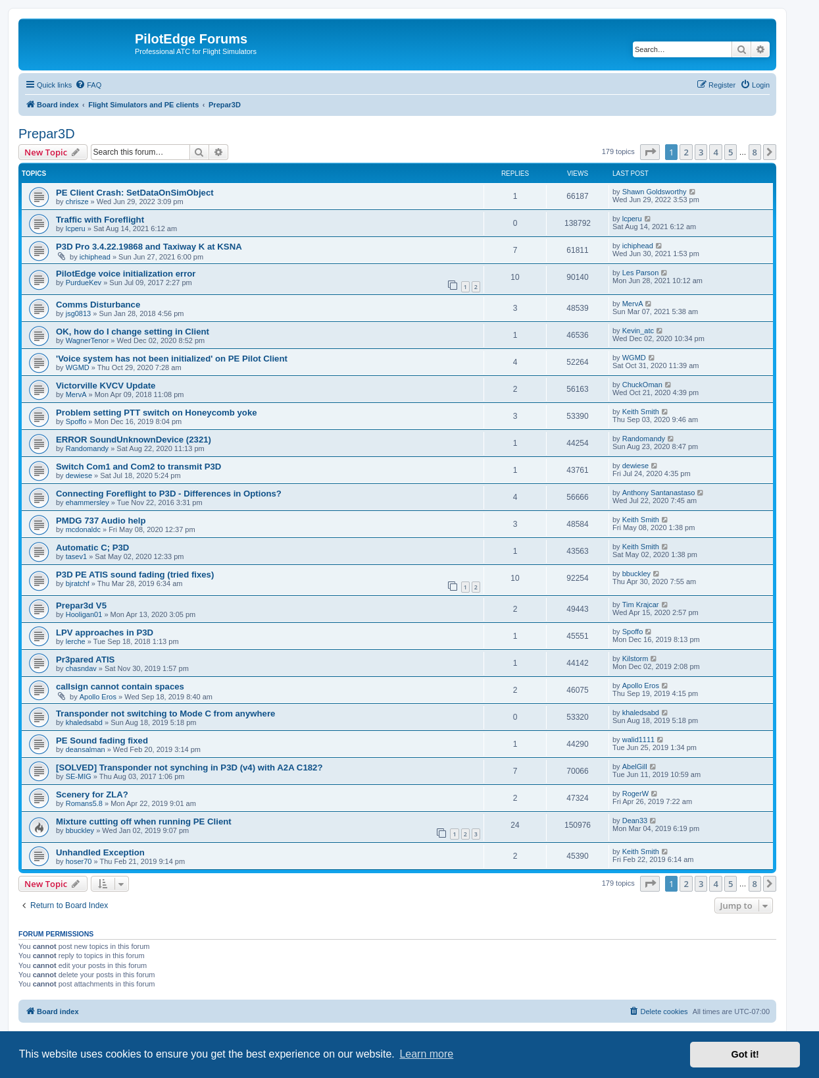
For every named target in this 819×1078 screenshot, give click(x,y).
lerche (76, 641)
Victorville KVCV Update (105, 386)
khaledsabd (84, 722)
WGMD (77, 367)
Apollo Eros (98, 697)
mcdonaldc (83, 529)
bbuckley (636, 574)
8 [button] (755, 152)
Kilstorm (635, 658)
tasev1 (76, 556)
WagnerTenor (87, 340)
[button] (650, 152)
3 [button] (701, 152)
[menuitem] (88, 85)
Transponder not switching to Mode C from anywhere (165, 713)
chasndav (81, 668)
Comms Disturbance (98, 305)
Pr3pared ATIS (85, 659)
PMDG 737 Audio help (101, 521)
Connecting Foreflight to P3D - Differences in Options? (169, 494)
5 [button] (730, 152)
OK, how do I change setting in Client (132, 332)
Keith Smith (640, 412)
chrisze (77, 201)
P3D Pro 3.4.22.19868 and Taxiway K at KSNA (149, 247)
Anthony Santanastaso (658, 493)
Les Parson (640, 273)
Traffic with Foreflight (100, 220)
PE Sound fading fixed (102, 740)
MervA (632, 304)
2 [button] (685, 152)
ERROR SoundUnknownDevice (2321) (133, 440)
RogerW (635, 793)
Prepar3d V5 (81, 605)
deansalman (85, 749)
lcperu (76, 228)
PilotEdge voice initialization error (126, 274)
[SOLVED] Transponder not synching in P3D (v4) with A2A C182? (189, 767)
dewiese (79, 475)
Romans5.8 (84, 803)
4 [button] (715, 152)
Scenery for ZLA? (92, 794)
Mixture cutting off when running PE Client (144, 821)
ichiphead (95, 257)
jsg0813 (78, 313)
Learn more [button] (426, 1054)
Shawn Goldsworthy (654, 192)
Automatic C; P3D (92, 547)
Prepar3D (46, 133)
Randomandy (87, 448)
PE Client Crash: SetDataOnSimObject (135, 193)
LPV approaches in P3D (104, 632)
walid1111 (638, 739)
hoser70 (79, 861)
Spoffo (76, 421)
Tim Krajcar (640, 604)
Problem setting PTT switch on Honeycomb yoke (156, 413)
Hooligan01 (84, 614)
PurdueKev (83, 282)
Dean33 (635, 820)
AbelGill (634, 766)
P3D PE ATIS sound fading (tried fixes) (135, 574)
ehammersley (87, 502)
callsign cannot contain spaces (120, 686)
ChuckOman (642, 385)
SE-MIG (78, 776)
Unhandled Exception (100, 852)
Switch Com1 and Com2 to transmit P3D (138, 467)
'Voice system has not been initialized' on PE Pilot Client (171, 359)
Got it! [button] (745, 1054)
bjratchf (77, 583)
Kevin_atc (638, 331)
